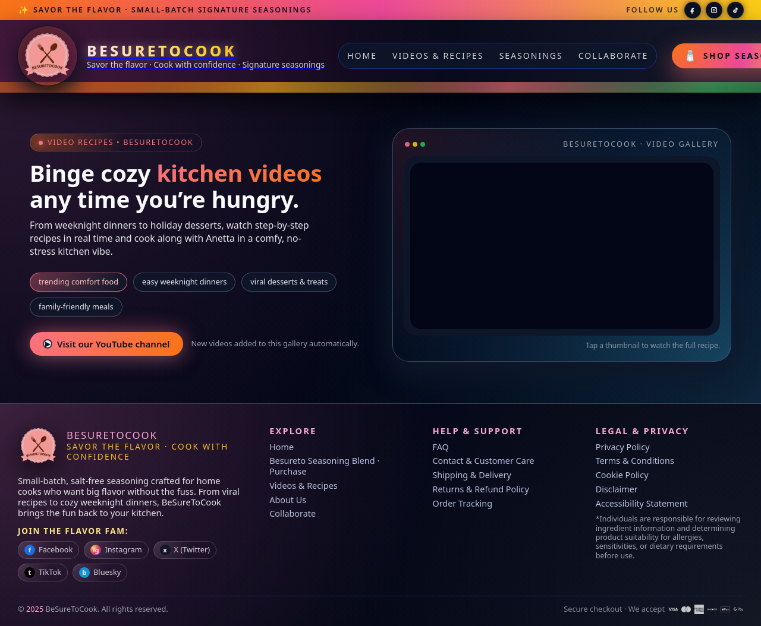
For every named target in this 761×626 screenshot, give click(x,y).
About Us (287, 499)
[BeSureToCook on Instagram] (714, 10)
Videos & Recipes (438, 55)
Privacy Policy (623, 447)
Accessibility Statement (642, 503)
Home (362, 55)
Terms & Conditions (635, 460)
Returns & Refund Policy (480, 489)
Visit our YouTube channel (106, 344)
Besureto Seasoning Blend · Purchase (324, 466)
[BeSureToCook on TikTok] (735, 10)
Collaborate (613, 55)
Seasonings (531, 55)
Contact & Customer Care (483, 460)
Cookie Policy (622, 474)
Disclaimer (617, 489)
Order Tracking (462, 503)
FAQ (440, 447)
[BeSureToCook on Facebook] (692, 10)
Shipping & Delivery (471, 474)
